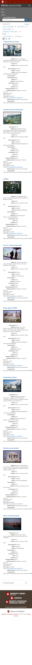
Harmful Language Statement (20, 607)
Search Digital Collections (9, 17)
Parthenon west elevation (11, 448)
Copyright (16, 614)
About (2, 12)
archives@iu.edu (12, 97)
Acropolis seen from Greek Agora (13, 109)
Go (26, 19)
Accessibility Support (9, 607)
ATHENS (5, 179)
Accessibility (3, 614)
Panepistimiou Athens (10, 377)
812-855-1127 (20, 97)
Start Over (27, 24)
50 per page (18, 36)
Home (2, 9)
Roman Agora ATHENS (10, 308)
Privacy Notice (10, 614)
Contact (3, 14)
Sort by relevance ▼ (8, 36)
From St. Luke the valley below (12, 245)
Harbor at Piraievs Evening (11, 516)
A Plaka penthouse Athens (11, 42)
